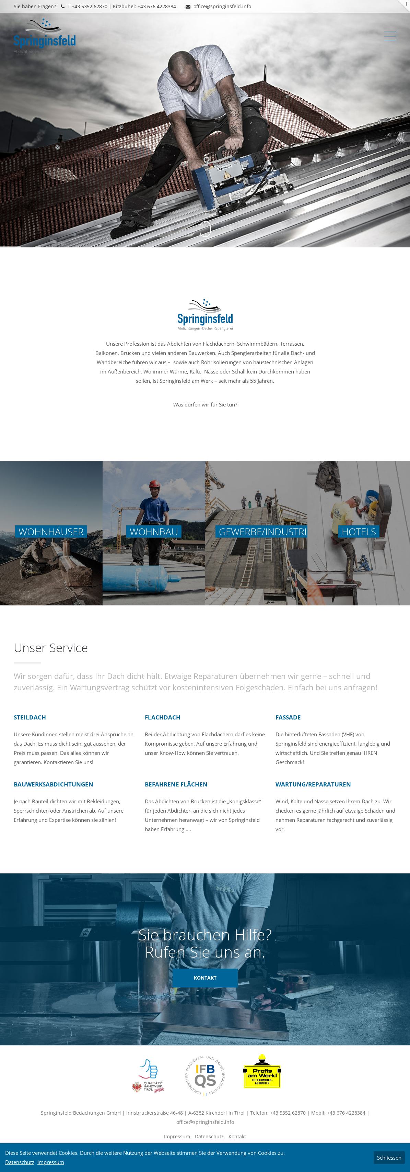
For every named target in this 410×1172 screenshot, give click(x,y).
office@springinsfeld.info (218, 6)
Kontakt (237, 1136)
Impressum (177, 1136)
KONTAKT (205, 978)
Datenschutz (209, 1136)
